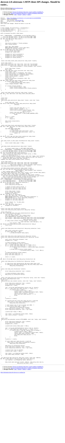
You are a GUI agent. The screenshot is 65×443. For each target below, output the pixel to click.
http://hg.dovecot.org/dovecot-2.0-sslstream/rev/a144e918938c (24, 18)
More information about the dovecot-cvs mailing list (13, 441)
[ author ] (29, 14)
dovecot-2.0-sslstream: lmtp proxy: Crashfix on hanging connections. (27, 13)
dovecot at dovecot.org (17, 8)
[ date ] (15, 14)
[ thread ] (19, 14)
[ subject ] (24, 14)
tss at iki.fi (19, 20)
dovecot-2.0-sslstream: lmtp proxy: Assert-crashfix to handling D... (28, 12)
